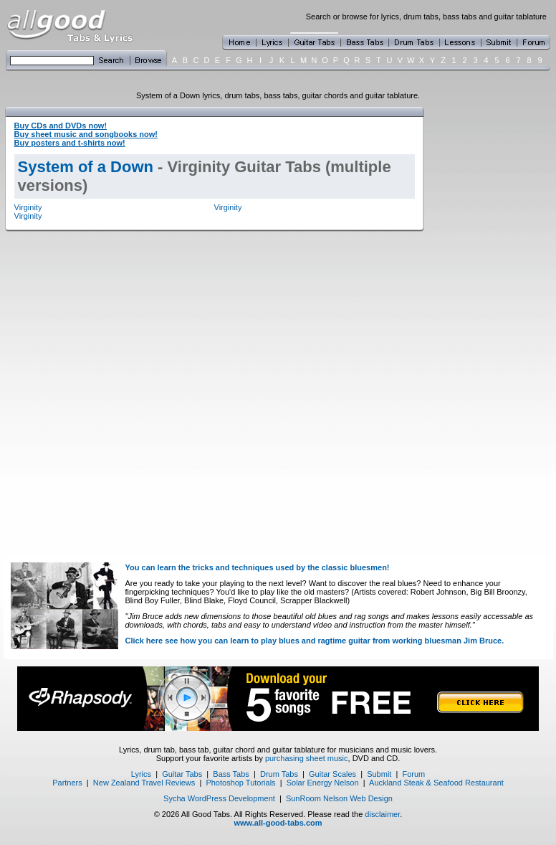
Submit (379, 774)
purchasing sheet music (306, 758)
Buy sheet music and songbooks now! (86, 134)
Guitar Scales (332, 774)
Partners (67, 782)
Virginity (28, 207)
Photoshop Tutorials (240, 782)
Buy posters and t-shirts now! (69, 142)
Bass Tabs (231, 774)
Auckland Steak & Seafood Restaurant (436, 782)
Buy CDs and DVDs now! (60, 125)
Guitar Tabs (182, 774)
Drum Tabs (279, 774)
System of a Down (85, 167)
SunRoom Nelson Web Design (339, 798)
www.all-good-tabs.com (278, 822)
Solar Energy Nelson (323, 782)
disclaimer (382, 814)
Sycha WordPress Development (219, 798)
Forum (414, 774)
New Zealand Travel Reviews (144, 782)
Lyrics (141, 774)
